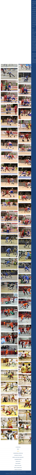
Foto (18, 451)
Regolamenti (18, 463)
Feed (18, 473)
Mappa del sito (7, 473)
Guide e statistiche (18, 469)
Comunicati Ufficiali (18, 455)
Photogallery (21, 473)
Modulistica (18, 461)
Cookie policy (28, 473)
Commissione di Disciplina (18, 453)
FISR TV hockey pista (18, 467)
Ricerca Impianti (15, 473)
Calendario (11, 473)
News (18, 449)
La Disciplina (18, 447)
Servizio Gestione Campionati (18, 457)
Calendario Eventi (18, 459)
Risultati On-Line (18, 465)
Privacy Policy (25, 473)
